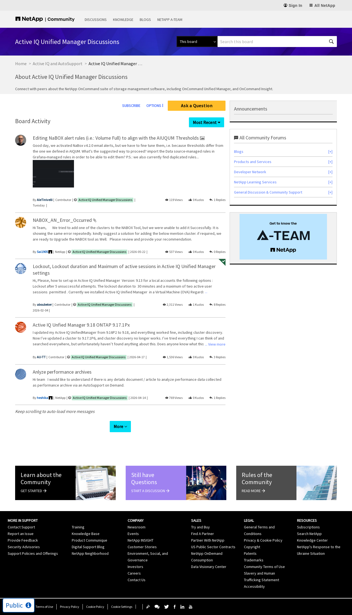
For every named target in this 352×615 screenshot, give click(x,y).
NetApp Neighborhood (90, 553)
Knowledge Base (86, 533)
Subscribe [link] (131, 105)
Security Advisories (24, 546)
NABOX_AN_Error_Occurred (63, 220)
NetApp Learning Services (255, 182)
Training (78, 527)
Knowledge (123, 19)
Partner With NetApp (207, 540)
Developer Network (250, 171)
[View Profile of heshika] (42, 398)
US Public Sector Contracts (213, 546)
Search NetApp (309, 533)
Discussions (96, 19)
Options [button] (153, 105)
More (118, 426)
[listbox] (53, 174)
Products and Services (252, 161)
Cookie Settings (121, 607)
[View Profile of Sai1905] (42, 252)
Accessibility (254, 586)
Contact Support (21, 527)
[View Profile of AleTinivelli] (45, 200)
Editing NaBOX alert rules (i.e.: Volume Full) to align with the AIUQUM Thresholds (116, 138)
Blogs (145, 19)
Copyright (252, 546)
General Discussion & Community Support (268, 192)
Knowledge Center (312, 540)
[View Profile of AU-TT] (41, 357)
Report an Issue (21, 533)
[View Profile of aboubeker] (44, 304)
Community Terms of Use (264, 566)
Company (136, 520)
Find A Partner (202, 533)
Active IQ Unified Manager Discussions (105, 200)
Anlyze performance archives (62, 372)
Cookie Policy (95, 607)
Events (133, 533)
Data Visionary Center (208, 566)
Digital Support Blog (88, 546)
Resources (307, 520)
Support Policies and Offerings (33, 553)
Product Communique (89, 540)
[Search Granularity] (197, 41)
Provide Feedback (23, 540)
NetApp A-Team (169, 19)
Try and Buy (200, 527)
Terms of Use (44, 607)
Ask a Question (197, 105)
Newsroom (136, 527)
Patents (250, 553)
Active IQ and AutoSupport (57, 63)
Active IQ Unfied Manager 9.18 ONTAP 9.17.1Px (81, 325)
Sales (196, 520)
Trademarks (253, 560)
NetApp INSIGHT (140, 540)
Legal (249, 520)
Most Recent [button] (205, 122)
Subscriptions (308, 527)
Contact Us (136, 579)
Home (21, 63)
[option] (53, 174)
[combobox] (277, 41)
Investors (135, 566)
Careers (134, 573)
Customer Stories (142, 546)
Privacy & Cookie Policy (263, 540)
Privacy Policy (69, 607)
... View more (215, 156)
